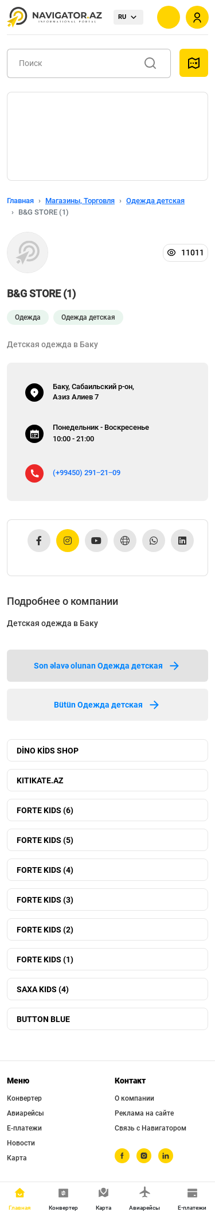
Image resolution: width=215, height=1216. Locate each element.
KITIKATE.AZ (40, 780)
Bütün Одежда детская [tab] (107, 705)
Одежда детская (155, 200)
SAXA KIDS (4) (43, 989)
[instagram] (143, 1155)
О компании (134, 1098)
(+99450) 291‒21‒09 (86, 472)
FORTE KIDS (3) (45, 899)
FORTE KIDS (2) (45, 929)
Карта (17, 1158)
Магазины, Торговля (80, 200)
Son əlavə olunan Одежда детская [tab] (107, 666)
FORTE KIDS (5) (45, 840)
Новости (21, 1143)
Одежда (28, 317)
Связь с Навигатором (150, 1128)
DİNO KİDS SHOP (48, 750)
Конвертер (24, 1098)
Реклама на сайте (144, 1113)
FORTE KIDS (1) (45, 959)
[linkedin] (165, 1155)
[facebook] (122, 1155)
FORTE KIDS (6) (45, 810)
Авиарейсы (25, 1113)
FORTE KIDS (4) (45, 870)
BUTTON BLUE (43, 1019)
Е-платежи (24, 1128)
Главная (20, 200)
